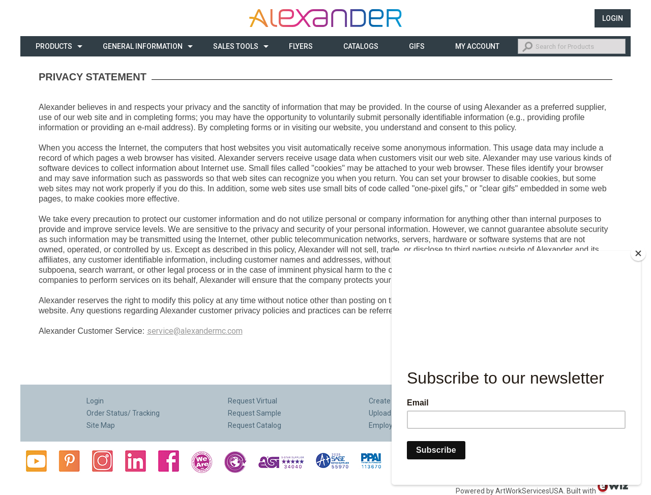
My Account (477, 46)
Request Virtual (252, 400)
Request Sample (254, 413)
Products (54, 46)
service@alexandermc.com (195, 331)
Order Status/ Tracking (123, 413)
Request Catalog (254, 425)
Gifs (417, 46)
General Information (143, 46)
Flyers (301, 46)
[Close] (638, 253)
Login (612, 18)
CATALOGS (360, 46)
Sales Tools (235, 46)
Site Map (100, 425)
